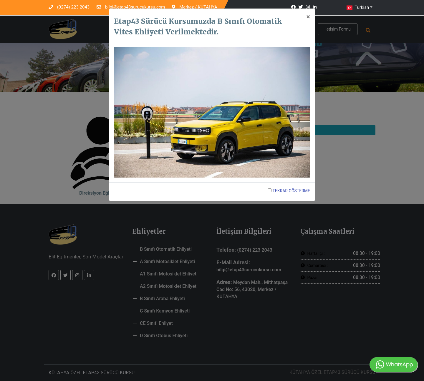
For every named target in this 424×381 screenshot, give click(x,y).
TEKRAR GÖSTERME (289, 190)
